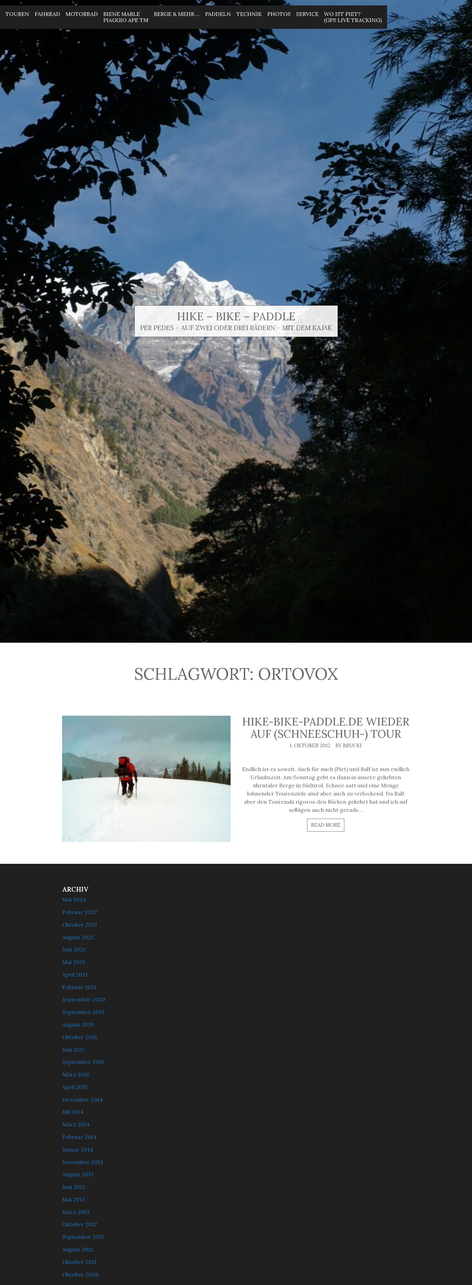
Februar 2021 (79, 987)
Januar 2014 (77, 1149)
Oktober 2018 (79, 1037)
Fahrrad (47, 14)
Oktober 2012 (79, 1224)
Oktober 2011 (79, 1262)
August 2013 (77, 1174)
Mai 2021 (73, 962)
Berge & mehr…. (177, 14)
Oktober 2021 (79, 924)
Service (307, 14)
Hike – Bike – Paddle (236, 316)
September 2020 (83, 999)
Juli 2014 (73, 1111)
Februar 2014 (79, 1137)
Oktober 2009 (80, 1274)
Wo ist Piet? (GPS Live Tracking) (353, 17)
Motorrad (82, 14)
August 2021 (77, 937)
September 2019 (83, 1012)
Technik (249, 14)
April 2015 (74, 1087)
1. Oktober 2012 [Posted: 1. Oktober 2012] (310, 746)
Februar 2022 (79, 912)
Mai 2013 (73, 1199)
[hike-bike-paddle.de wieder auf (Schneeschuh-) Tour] (146, 779)
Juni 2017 (73, 1049)
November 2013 (82, 1162)
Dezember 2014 (82, 1099)
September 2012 (83, 1236)
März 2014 (76, 1124)
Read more (326, 825)
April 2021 (75, 974)
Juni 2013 (73, 1186)
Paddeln (218, 14)
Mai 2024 (74, 899)
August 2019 (78, 1024)
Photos (279, 14)
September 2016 (83, 1061)
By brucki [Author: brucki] (348, 746)
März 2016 (75, 1074)
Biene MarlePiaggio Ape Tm (125, 17)
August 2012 (77, 1249)
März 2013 (75, 1212)
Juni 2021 (73, 949)
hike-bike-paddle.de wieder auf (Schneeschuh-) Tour (325, 728)
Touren (17, 14)
